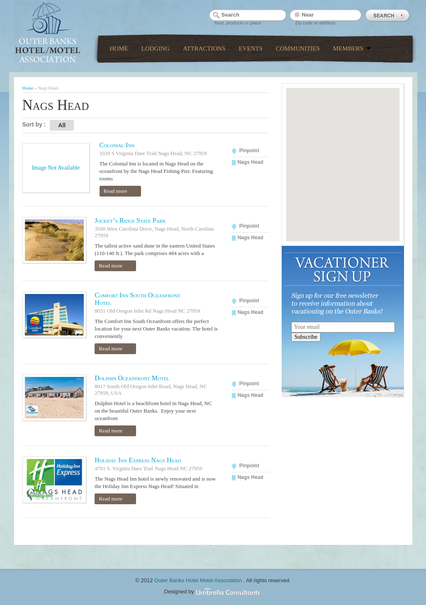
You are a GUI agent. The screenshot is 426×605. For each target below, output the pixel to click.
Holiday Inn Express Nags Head (138, 460)
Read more (115, 191)
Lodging (155, 48)
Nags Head (250, 162)
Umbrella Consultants (228, 592)
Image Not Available (56, 168)
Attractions (204, 48)
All (62, 125)
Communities (298, 48)
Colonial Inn (117, 144)
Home (119, 48)
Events (251, 48)
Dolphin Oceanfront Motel (132, 377)
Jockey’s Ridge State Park (130, 220)
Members (352, 48)
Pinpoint (249, 150)
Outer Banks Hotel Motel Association (198, 580)
